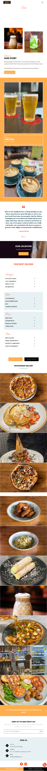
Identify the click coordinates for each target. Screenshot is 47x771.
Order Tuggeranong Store (23, 15)
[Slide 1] (22, 236)
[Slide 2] (23, 236)
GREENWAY (23, 253)
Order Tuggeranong (35, 769)
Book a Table (15, 359)
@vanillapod (23, 368)
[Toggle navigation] (42, 2)
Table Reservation (12, 769)
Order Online (9, 72)
